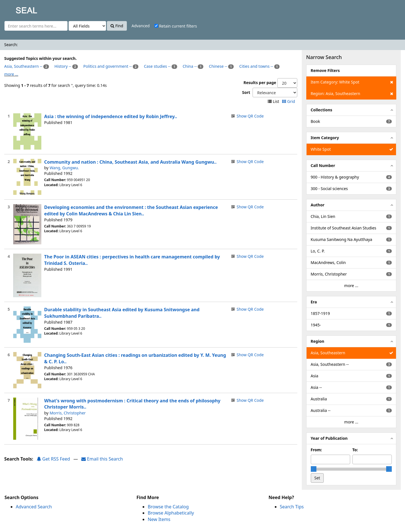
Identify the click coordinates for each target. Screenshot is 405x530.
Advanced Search (34, 507)
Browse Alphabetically (171, 513)
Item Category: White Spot (352, 82)
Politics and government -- (107, 66)
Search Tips (292, 507)
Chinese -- (218, 66)
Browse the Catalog (168, 507)
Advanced (141, 25)
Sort (246, 92)
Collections (321, 109)
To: (355, 449)
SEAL (15, 8)
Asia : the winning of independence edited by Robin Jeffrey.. (110, 116)
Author (318, 205)
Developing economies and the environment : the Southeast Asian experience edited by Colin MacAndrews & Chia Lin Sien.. (131, 210)
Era (314, 302)
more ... (11, 74)
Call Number (323, 165)
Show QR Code (250, 116)
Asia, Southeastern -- (23, 66)
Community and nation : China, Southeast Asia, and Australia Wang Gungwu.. (130, 162)
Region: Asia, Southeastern (352, 93)
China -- (190, 66)
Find (117, 25)
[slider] (313, 469)
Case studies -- (157, 66)
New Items (159, 519)
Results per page (260, 82)
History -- (63, 66)
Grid (289, 101)
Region (317, 341)
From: (316, 449)
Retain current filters (175, 26)
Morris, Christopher (68, 413)
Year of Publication (329, 438)
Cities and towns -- (256, 66)
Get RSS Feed (53, 459)
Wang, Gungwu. (64, 167)
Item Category (325, 137)
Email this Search (102, 459)
